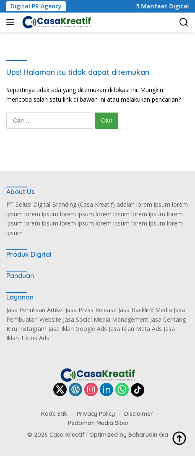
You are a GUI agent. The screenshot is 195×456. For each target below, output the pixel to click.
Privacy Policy (96, 414)
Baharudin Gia (148, 434)
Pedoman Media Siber (98, 423)
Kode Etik (54, 414)
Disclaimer (138, 414)
